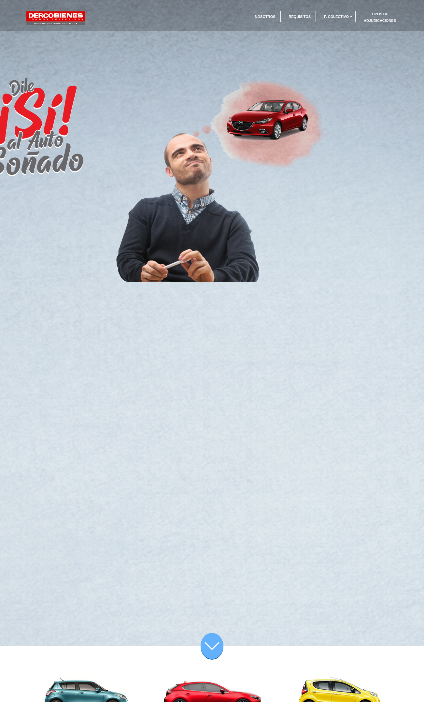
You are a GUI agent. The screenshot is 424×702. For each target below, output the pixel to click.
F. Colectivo (336, 17)
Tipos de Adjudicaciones (380, 17)
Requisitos (300, 17)
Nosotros (265, 17)
